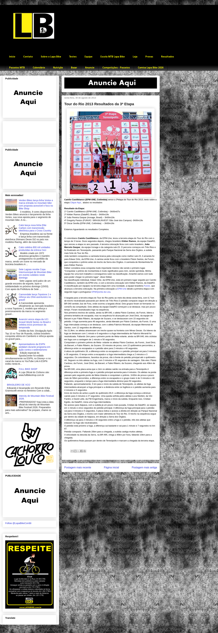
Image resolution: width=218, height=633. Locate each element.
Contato (28, 56)
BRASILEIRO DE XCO (18, 384)
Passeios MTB (17, 67)
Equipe (88, 56)
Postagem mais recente (77, 467)
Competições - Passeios (116, 67)
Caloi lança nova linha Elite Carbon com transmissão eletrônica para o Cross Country (35, 228)
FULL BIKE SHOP (28, 369)
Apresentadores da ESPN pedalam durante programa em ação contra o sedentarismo (34, 347)
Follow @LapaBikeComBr (18, 523)
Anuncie (89, 67)
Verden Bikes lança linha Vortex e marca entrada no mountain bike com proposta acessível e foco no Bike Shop (36, 204)
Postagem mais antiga (144, 467)
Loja (135, 56)
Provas (149, 56)
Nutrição (58, 67)
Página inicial (111, 467)
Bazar (74, 67)
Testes (73, 56)
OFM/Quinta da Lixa (100, 292)
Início (12, 56)
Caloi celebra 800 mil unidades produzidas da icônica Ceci (34, 248)
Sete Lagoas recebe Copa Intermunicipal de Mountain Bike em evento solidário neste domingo (35, 273)
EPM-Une (121, 289)
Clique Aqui (75, 202)
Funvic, (147, 286)
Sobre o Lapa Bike (51, 56)
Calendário (39, 67)
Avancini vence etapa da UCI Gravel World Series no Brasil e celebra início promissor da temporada (35, 323)
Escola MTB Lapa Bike (112, 56)
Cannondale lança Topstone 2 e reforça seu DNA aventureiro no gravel (35, 297)
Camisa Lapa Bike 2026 (150, 67)
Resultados (167, 56)
